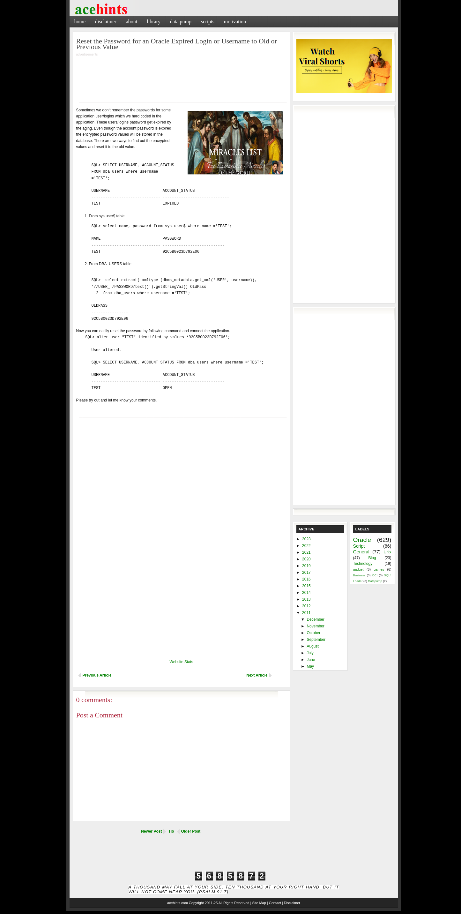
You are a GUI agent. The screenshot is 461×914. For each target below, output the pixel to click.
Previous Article (97, 675)
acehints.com (177, 903)
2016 (306, 579)
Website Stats (181, 662)
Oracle (362, 539)
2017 (306, 572)
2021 (306, 552)
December (315, 619)
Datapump (375, 581)
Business (359, 575)
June (311, 659)
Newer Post (151, 831)
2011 (306, 613)
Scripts (207, 21)
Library (153, 21)
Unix (387, 552)
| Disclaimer (291, 903)
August (312, 646)
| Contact (274, 903)
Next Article (256, 675)
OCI (374, 575)
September (316, 639)
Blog (372, 558)
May (310, 666)
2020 (306, 559)
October (313, 633)
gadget (358, 569)
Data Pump (180, 21)
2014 (306, 592)
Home (80, 21)
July (310, 653)
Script (359, 546)
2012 (306, 606)
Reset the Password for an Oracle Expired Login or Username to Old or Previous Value (176, 44)
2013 (306, 599)
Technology (363, 563)
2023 (306, 539)
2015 (306, 586)
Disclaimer (105, 21)
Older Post (191, 831)
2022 (306, 545)
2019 (306, 566)
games (379, 569)
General (361, 551)
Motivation (235, 21)
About (132, 21)
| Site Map (258, 903)
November (315, 626)
